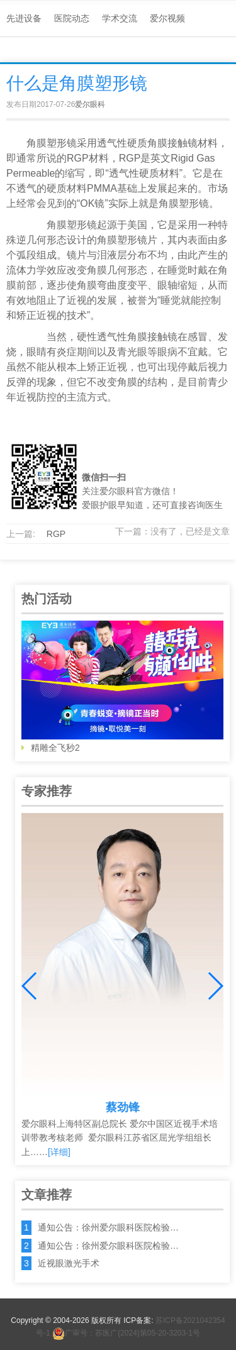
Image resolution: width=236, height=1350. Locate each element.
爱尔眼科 (90, 104)
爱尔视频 (167, 18)
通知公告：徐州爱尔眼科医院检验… (108, 1227)
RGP (56, 534)
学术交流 (119, 18)
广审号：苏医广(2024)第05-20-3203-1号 (126, 1333)
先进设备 (24, 18)
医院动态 (71, 18)
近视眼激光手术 (68, 1263)
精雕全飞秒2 (122, 686)
